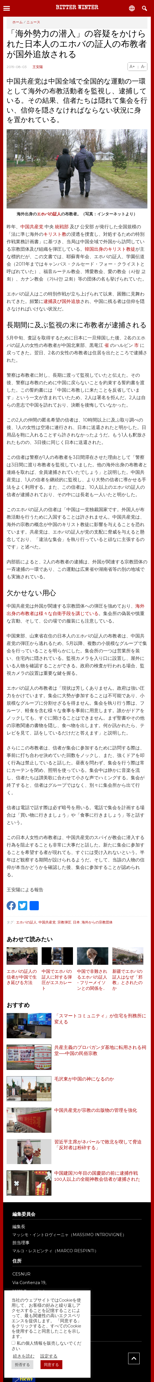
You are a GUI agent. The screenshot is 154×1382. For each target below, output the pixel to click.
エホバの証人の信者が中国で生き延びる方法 (22, 977)
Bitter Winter (77, 8)
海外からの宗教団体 (97, 922)
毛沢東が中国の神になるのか (84, 1079)
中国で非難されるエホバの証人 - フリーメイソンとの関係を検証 (92, 980)
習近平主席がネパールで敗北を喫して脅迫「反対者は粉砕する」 (98, 1145)
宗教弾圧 (64, 922)
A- (143, 66)
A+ (132, 66)
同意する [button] (51, 1364)
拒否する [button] (22, 1364)
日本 (76, 922)
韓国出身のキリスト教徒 (110, 249)
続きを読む (23, 1356)
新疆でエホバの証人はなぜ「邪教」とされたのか (127, 980)
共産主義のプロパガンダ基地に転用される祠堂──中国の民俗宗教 (100, 1050)
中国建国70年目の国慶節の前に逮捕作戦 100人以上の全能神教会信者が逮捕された (98, 1176)
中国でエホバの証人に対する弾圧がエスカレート (57, 980)
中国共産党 (31, 226)
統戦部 (62, 226)
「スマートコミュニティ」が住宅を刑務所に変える (100, 1019)
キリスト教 (54, 234)
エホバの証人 (49, 214)
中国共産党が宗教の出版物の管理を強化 (95, 1110)
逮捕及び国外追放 (61, 301)
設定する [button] (48, 1356)
